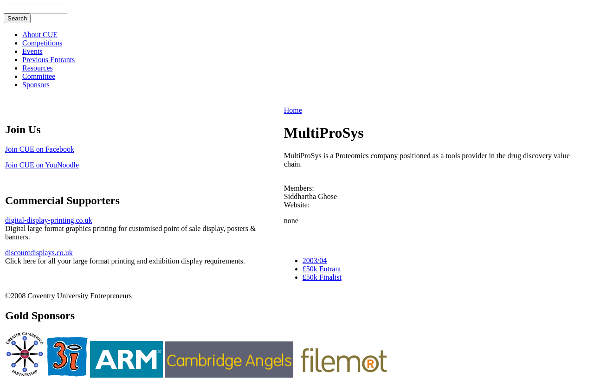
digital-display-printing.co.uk (48, 220)
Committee (38, 76)
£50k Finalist (322, 277)
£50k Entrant (322, 269)
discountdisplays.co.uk (39, 253)
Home (293, 110)
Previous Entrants (48, 60)
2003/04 (315, 260)
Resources (37, 68)
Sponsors (36, 85)
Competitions (42, 43)
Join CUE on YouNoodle (42, 165)
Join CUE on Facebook (39, 149)
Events (32, 51)
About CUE (40, 35)
